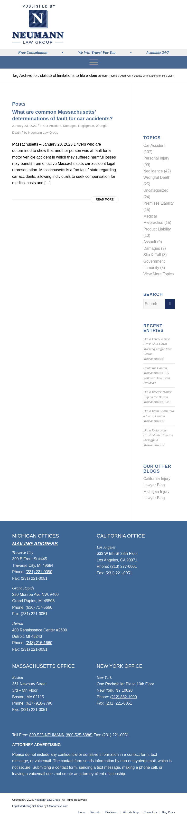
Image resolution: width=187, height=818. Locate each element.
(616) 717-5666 (39, 607)
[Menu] (93, 62)
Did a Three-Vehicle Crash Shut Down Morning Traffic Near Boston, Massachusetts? (157, 349)
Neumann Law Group (43, 132)
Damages (69, 126)
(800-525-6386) (79, 735)
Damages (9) (154, 248)
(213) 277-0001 (123, 566)
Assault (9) (152, 242)
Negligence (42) (157, 171)
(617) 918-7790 (39, 703)
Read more (104, 199)
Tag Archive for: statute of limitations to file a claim (55, 75)
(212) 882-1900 (123, 697)
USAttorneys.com (57, 806)
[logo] (38, 24)
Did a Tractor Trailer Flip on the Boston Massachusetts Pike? (157, 397)
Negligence (86, 126)
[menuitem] (93, 62)
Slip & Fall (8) (155, 255)
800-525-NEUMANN (47, 735)
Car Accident (52, 126)
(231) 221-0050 (39, 572)
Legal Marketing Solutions (27, 806)
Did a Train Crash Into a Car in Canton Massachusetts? (158, 416)
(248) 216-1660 (39, 643)
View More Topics (158, 274)
